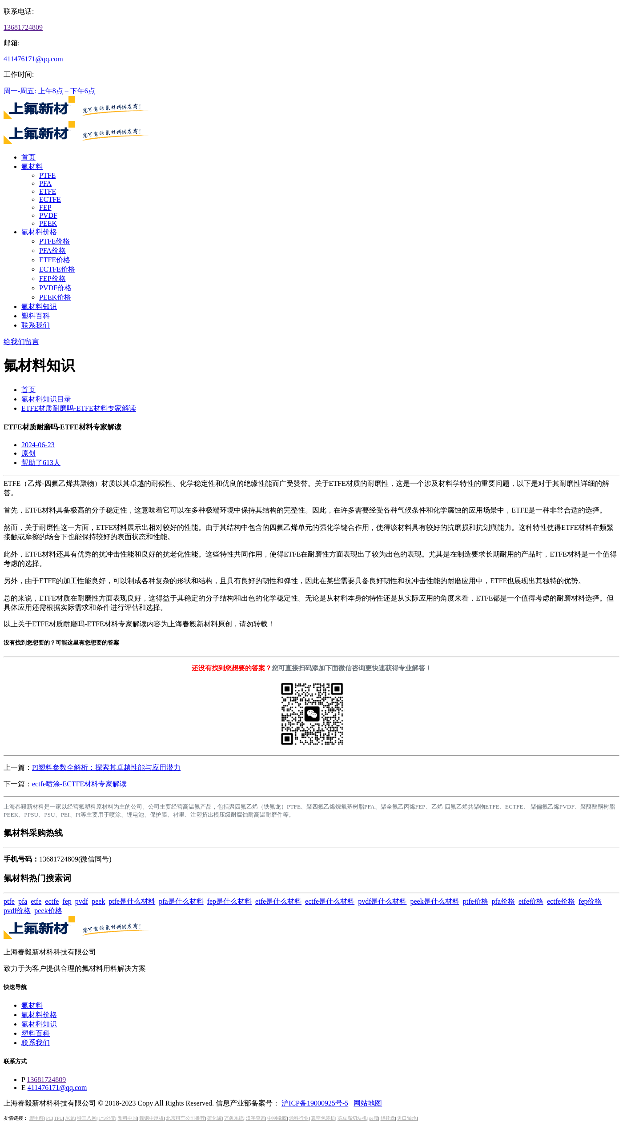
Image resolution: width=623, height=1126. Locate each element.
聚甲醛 (36, 1118)
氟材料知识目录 (46, 399)
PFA (45, 183)
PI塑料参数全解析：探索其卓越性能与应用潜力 (106, 767)
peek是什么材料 (434, 901)
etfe (36, 901)
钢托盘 (388, 1118)
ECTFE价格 (57, 269)
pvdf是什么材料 (382, 901)
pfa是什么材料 (181, 901)
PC (49, 1118)
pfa (22, 901)
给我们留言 (21, 341)
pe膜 (373, 1118)
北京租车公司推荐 (185, 1118)
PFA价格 (52, 250)
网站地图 (368, 1103)
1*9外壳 (107, 1118)
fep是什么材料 (229, 901)
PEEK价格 (55, 297)
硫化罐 (214, 1118)
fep (66, 901)
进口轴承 (407, 1118)
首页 (28, 157)
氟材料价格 (39, 232)
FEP (45, 207)
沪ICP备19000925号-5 (314, 1103)
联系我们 (35, 325)
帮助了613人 (40, 462)
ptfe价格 (475, 901)
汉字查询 (255, 1118)
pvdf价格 (17, 910)
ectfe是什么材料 (329, 901)
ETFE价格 (54, 260)
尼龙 (70, 1118)
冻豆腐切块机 (352, 1118)
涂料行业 (299, 1118)
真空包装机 (323, 1118)
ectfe (52, 901)
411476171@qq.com (33, 59)
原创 (28, 453)
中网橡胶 (277, 1118)
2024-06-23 (38, 445)
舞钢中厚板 (151, 1118)
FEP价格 (52, 278)
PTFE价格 (54, 241)
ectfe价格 (561, 901)
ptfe (9, 901)
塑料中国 (127, 1118)
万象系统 (234, 1118)
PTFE (47, 175)
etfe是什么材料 (278, 901)
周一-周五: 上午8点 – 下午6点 (49, 91)
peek (98, 901)
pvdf (81, 901)
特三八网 (86, 1118)
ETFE (47, 191)
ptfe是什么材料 (132, 901)
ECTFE (50, 199)
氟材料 (32, 166)
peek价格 (48, 910)
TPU (58, 1118)
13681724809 (23, 27)
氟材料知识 (39, 306)
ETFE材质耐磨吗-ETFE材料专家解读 (78, 408)
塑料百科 (35, 316)
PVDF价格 (55, 288)
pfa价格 (503, 901)
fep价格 (590, 901)
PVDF (48, 215)
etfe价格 (530, 901)
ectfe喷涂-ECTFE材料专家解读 (79, 784)
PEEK (48, 223)
